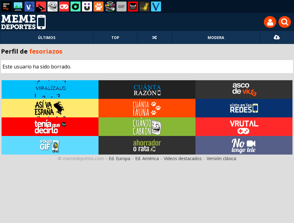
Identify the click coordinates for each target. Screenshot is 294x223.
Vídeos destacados (183, 158)
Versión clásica (221, 158)
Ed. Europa (119, 158)
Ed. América (147, 158)
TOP (115, 37)
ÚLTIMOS (46, 37)
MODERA (216, 37)
